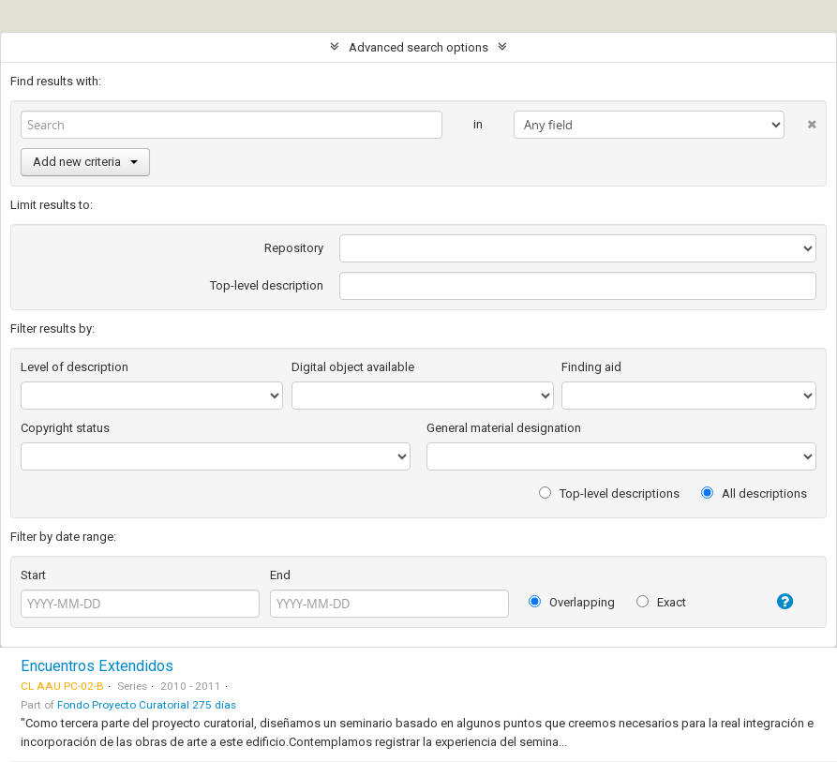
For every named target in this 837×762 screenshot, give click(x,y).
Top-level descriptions (609, 493)
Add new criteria (85, 162)
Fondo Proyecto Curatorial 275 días (146, 704)
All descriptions (754, 493)
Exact (661, 602)
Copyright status (65, 428)
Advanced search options (418, 47)
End (280, 575)
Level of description (74, 367)
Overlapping (572, 602)
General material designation (503, 428)
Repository (293, 248)
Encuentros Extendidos (97, 666)
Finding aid (591, 367)
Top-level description (266, 285)
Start (33, 575)
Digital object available (352, 367)
